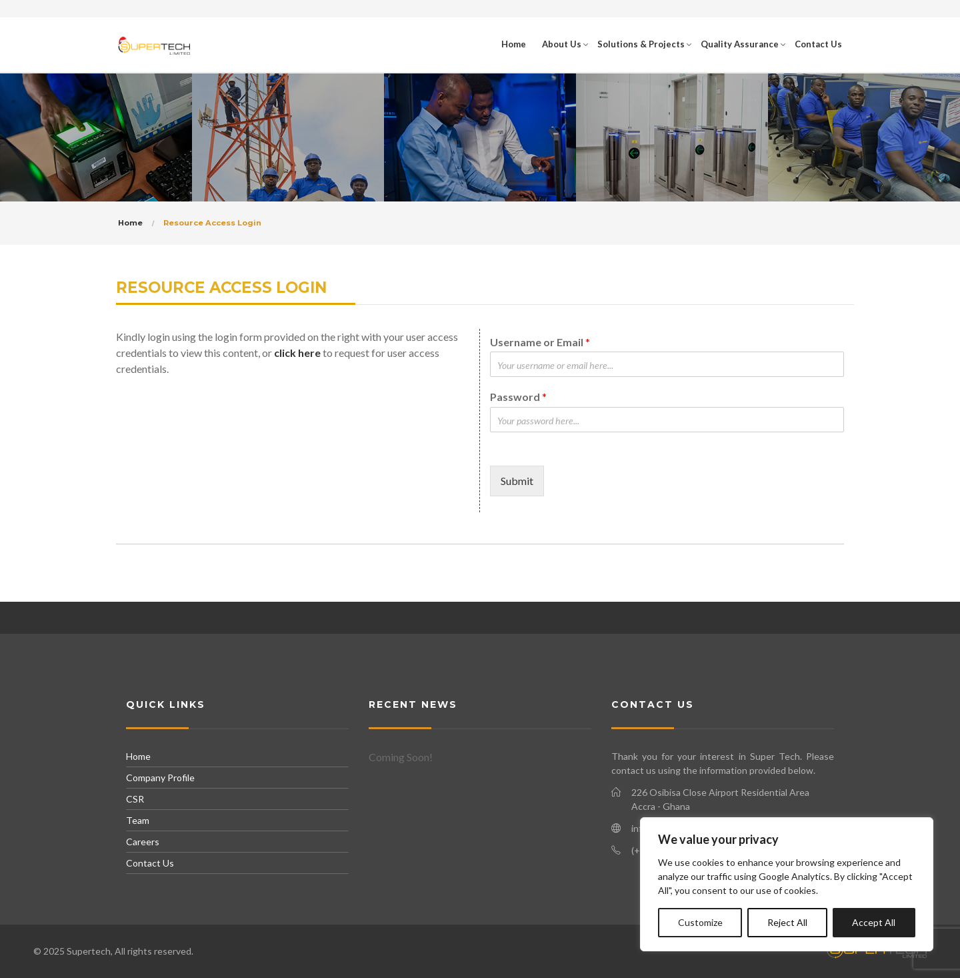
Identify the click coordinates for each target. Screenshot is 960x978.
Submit (517, 480)
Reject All (787, 922)
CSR (135, 799)
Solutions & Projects (641, 44)
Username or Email (540, 342)
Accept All (873, 922)
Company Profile (160, 777)
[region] (786, 884)
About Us (561, 44)
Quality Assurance (740, 44)
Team (137, 820)
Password (518, 396)
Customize (700, 922)
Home (513, 44)
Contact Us (818, 44)
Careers (142, 841)
